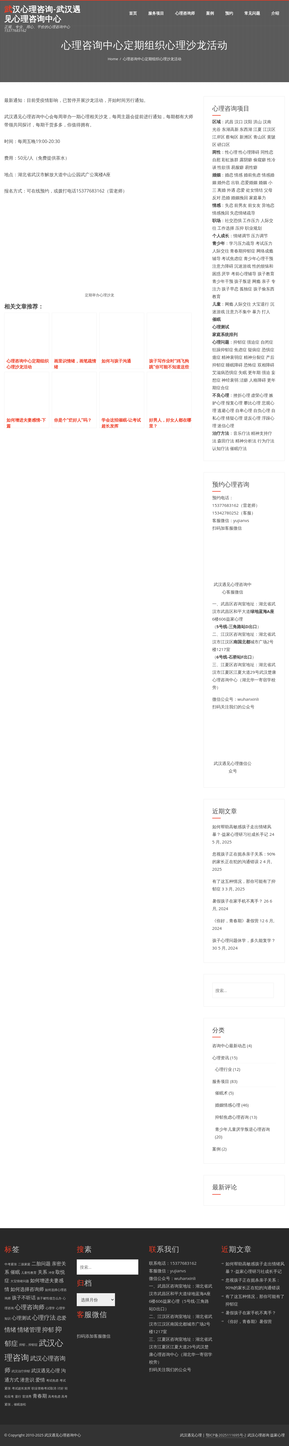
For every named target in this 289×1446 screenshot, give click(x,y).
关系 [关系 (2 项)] (42, 1272)
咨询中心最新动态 (229, 1045)
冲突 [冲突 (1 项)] (51, 1273)
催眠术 (221, 1093)
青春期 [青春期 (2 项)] (40, 1396)
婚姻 (263, 182)
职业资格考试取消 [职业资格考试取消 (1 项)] (43, 1388)
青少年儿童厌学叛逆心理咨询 (242, 1129)
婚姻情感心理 (227, 1105)
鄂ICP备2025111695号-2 (226, 1435)
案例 (210, 13)
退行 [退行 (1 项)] (18, 1396)
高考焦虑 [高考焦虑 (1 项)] (54, 1396)
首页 (133, 13)
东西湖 (246, 129)
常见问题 (252, 13)
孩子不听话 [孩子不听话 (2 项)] (24, 1297)
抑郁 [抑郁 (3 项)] (48, 1329)
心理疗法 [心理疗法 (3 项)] (44, 1317)
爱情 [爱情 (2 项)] (40, 1379)
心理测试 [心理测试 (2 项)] (21, 1318)
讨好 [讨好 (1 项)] (60, 1388)
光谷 (216, 129)
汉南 (267, 121)
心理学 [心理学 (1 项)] (50, 1308)
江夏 (257, 129)
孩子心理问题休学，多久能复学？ (244, 940)
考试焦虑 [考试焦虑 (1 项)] (52, 1380)
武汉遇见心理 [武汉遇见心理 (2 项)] (45, 1370)
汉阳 (248, 121)
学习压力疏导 (241, 243)
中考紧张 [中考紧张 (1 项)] (10, 1264)
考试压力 (264, 243)
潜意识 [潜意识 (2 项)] (27, 1379)
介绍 (275, 13)
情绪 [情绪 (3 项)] (10, 1329)
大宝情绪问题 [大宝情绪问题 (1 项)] (19, 1281)
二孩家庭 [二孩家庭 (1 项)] (24, 1264)
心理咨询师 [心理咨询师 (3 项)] (29, 1307)
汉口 (238, 121)
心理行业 (223, 1069)
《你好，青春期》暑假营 (235, 920)
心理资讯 (220, 1057)
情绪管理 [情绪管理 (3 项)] (29, 1329)
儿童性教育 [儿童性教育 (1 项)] (29, 1273)
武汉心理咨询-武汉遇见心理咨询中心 (42, 14)
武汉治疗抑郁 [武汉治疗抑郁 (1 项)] (21, 1371)
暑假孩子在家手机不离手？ (237, 901)
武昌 (229, 121)
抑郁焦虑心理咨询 (232, 1117)
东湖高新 (230, 129)
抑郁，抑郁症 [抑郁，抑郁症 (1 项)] (28, 1345)
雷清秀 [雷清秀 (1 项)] (26, 1396)
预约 (229, 13)
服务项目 (156, 13)
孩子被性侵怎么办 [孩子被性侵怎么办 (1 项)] (49, 1298)
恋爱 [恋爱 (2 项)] (61, 1318)
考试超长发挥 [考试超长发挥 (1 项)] (21, 1388)
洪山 (257, 121)
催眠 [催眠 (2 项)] (15, 1272)
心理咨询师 (185, 13)
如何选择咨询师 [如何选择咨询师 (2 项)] (27, 1289)
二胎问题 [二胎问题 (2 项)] (41, 1263)
